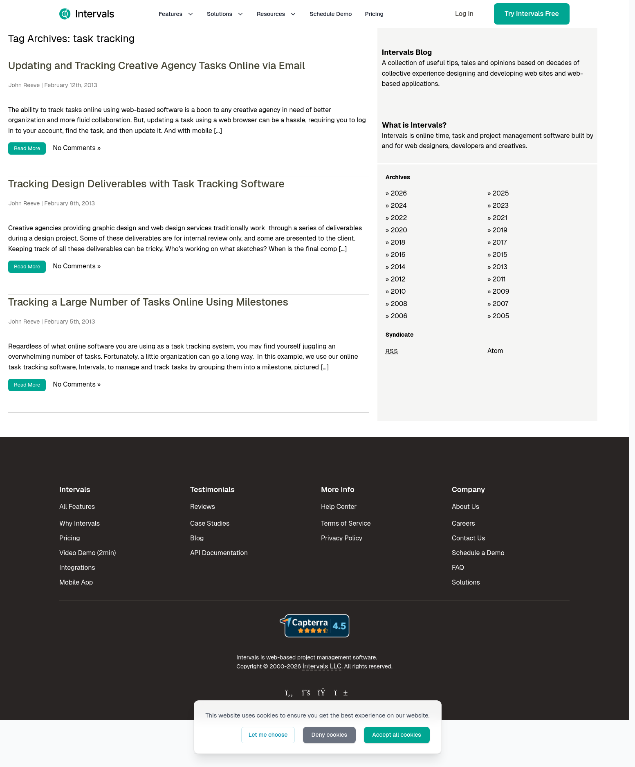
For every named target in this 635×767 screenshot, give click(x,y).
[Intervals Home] (86, 13)
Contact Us (468, 538)
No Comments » (77, 148)
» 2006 (397, 316)
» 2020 (396, 230)
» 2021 (497, 218)
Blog (197, 538)
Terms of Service (346, 523)
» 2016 (396, 254)
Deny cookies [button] (330, 734)
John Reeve (24, 85)
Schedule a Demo (478, 553)
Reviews (202, 506)
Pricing (374, 14)
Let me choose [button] (269, 734)
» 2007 (497, 303)
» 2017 (497, 242)
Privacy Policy (341, 538)
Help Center (339, 506)
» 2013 (497, 267)
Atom (495, 350)
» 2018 (395, 242)
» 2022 (396, 218)
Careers (463, 523)
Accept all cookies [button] (397, 734)
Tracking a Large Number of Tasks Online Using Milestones (148, 301)
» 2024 (396, 205)
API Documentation (219, 553)
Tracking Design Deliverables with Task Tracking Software (146, 183)
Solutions (225, 14)
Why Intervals (79, 523)
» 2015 (497, 254)
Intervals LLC (322, 666)
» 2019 (497, 230)
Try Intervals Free (532, 13)
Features (176, 14)
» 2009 (498, 291)
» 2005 (498, 316)
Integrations (77, 567)
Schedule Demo (331, 14)
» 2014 (396, 267)
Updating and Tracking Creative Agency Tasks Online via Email (156, 65)
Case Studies (209, 523)
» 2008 (396, 303)
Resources (276, 14)
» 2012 (396, 279)
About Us (465, 506)
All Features (77, 506)
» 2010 (396, 291)
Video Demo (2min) (87, 553)
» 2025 (498, 193)
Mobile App (76, 582)
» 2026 (396, 193)
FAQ (458, 567)
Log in (464, 13)
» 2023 (498, 205)
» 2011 (496, 279)
